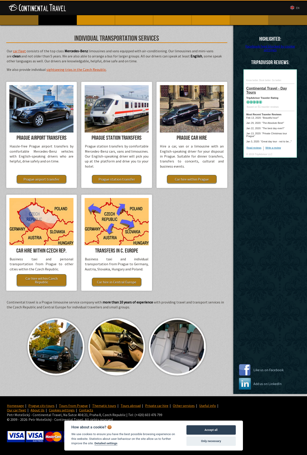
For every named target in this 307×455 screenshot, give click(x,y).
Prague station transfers (117, 138)
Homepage (15, 405)
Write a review (273, 147)
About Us (200, 8)
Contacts (218, 8)
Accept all (211, 430)
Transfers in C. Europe (116, 250)
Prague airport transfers (42, 138)
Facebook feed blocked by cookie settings (270, 48)
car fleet (19, 51)
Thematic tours (104, 405)
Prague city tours (41, 405)
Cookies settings (62, 410)
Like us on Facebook (268, 370)
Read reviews (253, 147)
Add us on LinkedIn (267, 383)
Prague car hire (192, 138)
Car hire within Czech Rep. (41, 250)
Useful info (207, 405)
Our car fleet (180, 8)
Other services (184, 405)
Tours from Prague (73, 405)
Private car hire (156, 405)
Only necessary (211, 441)
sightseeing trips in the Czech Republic (76, 69)
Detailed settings (105, 443)
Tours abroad (131, 405)
